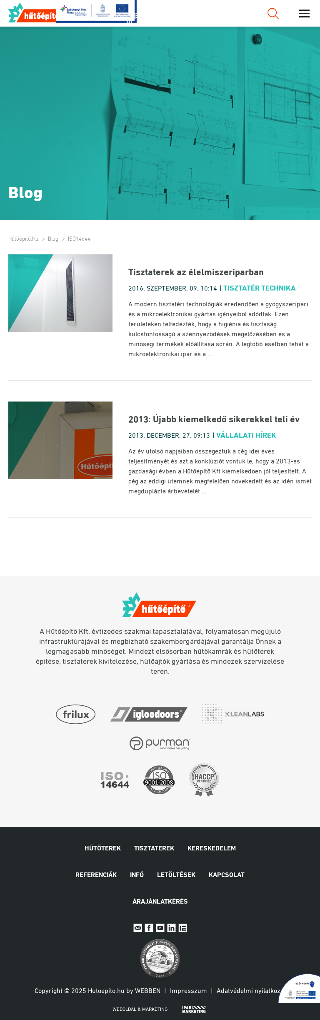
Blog (53, 239)
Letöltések (176, 875)
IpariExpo (182, 928)
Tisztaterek (154, 848)
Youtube (160, 928)
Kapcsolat (227, 875)
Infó (137, 875)
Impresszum (188, 991)
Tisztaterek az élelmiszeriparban (196, 273)
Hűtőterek (103, 848)
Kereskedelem (212, 848)
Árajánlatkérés (160, 902)
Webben (147, 991)
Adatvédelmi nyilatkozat (251, 991)
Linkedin (171, 928)
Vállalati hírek (246, 436)
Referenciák (96, 875)
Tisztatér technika (259, 289)
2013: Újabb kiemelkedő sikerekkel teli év (214, 420)
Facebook (149, 928)
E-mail (137, 928)
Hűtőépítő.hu (38, 12)
